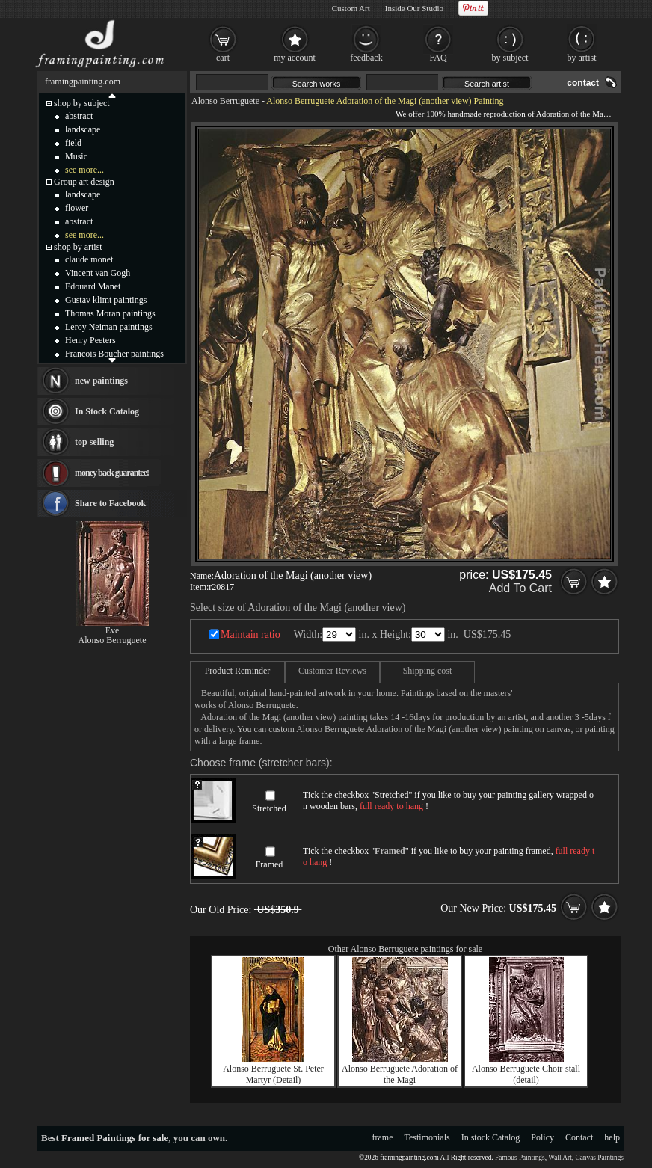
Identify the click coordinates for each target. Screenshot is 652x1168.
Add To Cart (520, 588)
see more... (84, 170)
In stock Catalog (490, 1137)
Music (76, 156)
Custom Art (351, 8)
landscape (82, 129)
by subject (510, 57)
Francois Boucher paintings (114, 353)
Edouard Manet (92, 286)
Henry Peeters (90, 340)
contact (583, 83)
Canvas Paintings (599, 1157)
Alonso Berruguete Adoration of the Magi (400, 1074)
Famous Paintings (520, 1157)
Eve (112, 630)
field (73, 143)
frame (382, 1137)
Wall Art (560, 1157)
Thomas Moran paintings (110, 313)
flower (76, 208)
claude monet (89, 259)
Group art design (84, 181)
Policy (542, 1137)
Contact (579, 1137)
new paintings (101, 380)
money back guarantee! (112, 472)
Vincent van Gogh (97, 273)
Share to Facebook (110, 503)
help (612, 1137)
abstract (79, 116)
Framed (269, 864)
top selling (94, 442)
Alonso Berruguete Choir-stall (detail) (526, 1074)
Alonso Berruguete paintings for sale (417, 949)
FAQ (437, 57)
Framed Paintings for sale (114, 1137)
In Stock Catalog (107, 411)
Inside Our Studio (414, 8)
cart (223, 57)
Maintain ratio (250, 634)
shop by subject (82, 103)
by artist (582, 57)
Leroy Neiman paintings (109, 327)
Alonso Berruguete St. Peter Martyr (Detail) (273, 1074)
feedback (366, 57)
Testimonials (427, 1137)
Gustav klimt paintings (106, 300)
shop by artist (78, 247)
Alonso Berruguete (225, 101)
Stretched (269, 808)
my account (295, 57)
